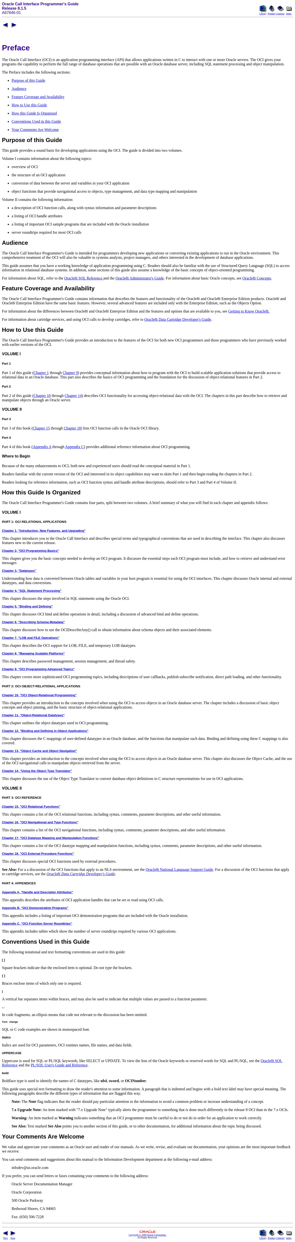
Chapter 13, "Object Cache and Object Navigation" (39, 751)
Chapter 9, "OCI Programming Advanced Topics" (38, 669)
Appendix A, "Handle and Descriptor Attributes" (37, 892)
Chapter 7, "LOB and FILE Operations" (30, 638)
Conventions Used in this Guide (36, 121)
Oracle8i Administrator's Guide (139, 278)
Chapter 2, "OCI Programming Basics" (30, 551)
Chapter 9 (70, 373)
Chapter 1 (41, 373)
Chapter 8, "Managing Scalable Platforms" (33, 653)
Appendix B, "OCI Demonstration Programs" (35, 908)
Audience (19, 89)
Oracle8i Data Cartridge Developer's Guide (177, 319)
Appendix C (74, 447)
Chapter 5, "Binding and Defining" (27, 606)
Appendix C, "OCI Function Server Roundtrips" (37, 923)
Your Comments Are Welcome (35, 130)
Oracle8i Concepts (256, 278)
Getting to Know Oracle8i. (249, 311)
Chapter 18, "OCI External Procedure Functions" (38, 853)
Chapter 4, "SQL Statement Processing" (31, 591)
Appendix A (42, 447)
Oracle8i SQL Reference (83, 278)
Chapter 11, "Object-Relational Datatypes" (33, 715)
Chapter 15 (41, 428)
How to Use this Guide (29, 105)
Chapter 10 (42, 396)
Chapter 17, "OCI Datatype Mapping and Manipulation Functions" (50, 838)
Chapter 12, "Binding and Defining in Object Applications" (45, 731)
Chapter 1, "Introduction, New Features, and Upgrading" (44, 530)
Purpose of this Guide (28, 80)
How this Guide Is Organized (34, 113)
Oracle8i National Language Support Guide (179, 869)
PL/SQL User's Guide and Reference (59, 1066)
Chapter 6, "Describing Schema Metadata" (33, 622)
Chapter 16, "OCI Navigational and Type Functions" (40, 822)
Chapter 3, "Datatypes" (19, 571)
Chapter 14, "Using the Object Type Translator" (37, 771)
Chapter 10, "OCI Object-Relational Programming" (39, 695)
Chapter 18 (72, 428)
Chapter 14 (73, 396)
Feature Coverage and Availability (38, 97)
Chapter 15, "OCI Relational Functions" (31, 806)
